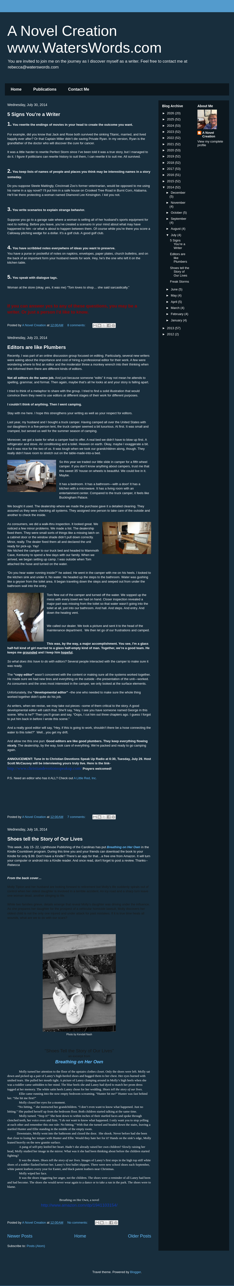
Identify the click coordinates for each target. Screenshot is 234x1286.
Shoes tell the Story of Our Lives (45, 839)
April (174, 302)
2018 (171, 162)
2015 (171, 181)
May (174, 295)
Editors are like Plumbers (36, 347)
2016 (171, 175)
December (178, 192)
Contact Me (78, 89)
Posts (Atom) (36, 1246)
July (174, 235)
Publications (44, 89)
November (178, 202)
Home (16, 89)
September (178, 219)
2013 (171, 328)
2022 (171, 138)
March (176, 308)
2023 (171, 132)
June (175, 289)
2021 (171, 144)
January (177, 320)
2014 (171, 187)
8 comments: (76, 325)
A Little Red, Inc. (85, 778)
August (176, 228)
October (177, 212)
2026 (171, 113)
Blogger (135, 1272)
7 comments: (76, 817)
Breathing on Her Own (79, 1061)
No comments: (77, 1222)
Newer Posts (19, 1236)
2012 (171, 334)
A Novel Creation (208, 134)
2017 (171, 169)
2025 (171, 119)
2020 (171, 150)
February (178, 314)
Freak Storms (179, 281)
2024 (171, 125)
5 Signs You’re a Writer (33, 114)
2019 (171, 156)
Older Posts (139, 1236)
